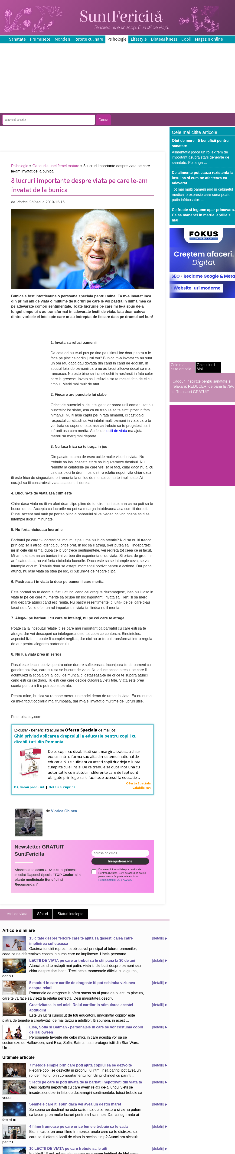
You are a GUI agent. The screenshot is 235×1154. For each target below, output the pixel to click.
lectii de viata (116, 431)
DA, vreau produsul (29, 787)
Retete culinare (88, 39)
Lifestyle (139, 39)
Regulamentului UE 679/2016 (115, 879)
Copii (186, 39)
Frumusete (40, 39)
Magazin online (209, 39)
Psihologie (117, 39)
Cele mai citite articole (181, 367)
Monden (62, 39)
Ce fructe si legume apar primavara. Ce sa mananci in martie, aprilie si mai (203, 215)
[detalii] (158, 938)
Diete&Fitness (164, 39)
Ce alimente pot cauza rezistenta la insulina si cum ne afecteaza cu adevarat (202, 178)
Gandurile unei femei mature (56, 166)
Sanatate (17, 39)
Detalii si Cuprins (62, 787)
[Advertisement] (84, 110)
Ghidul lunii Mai (206, 367)
